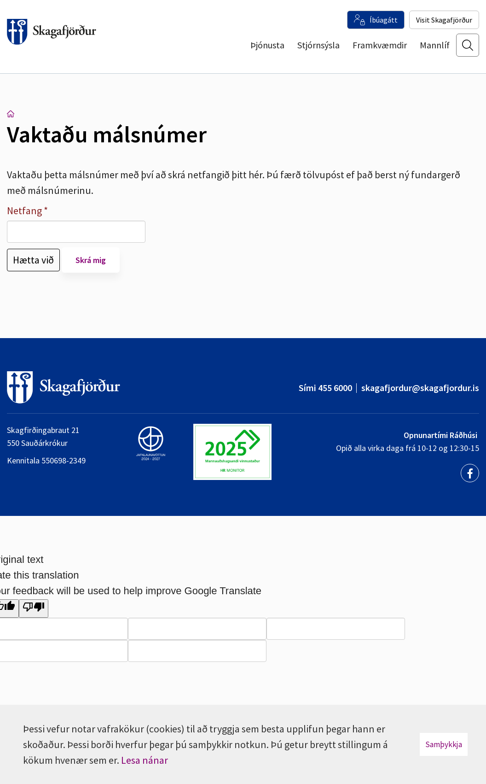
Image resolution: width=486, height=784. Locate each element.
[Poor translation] (33, 608)
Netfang (24, 210)
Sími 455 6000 (325, 387)
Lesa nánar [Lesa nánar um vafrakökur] (144, 760)
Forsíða (10, 113)
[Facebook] (470, 473)
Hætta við (33, 259)
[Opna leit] (467, 51)
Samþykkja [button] (443, 744)
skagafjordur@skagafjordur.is (420, 387)
